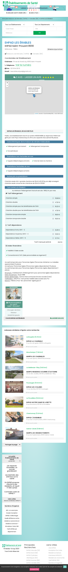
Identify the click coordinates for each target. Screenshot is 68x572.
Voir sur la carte (31, 347)
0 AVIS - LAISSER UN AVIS (34, 77)
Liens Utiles (34, 13)
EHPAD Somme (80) (33, 560)
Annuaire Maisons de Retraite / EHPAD (15, 19)
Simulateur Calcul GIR (12, 526)
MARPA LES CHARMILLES (35, 356)
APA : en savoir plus (12, 510)
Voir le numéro (23, 65)
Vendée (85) (34, 19)
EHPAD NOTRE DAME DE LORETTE (38, 402)
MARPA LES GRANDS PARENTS (37, 433)
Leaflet (36, 113)
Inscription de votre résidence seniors (55, 551)
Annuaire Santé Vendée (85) (16, 13)
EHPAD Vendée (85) (33, 563)
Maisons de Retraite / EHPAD (18, 54)
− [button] (7, 85)
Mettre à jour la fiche (55, 49)
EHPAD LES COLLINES (34, 387)
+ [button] (7, 83)
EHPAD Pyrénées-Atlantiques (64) (32, 556)
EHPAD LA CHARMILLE (34, 341)
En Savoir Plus (34, 569)
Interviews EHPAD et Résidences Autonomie (56, 556)
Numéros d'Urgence (12, 506)
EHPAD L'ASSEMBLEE (34, 417)
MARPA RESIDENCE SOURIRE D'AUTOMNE (41, 372)
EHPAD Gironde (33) (33, 550)
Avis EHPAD (52, 548)
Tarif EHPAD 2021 (54, 560)
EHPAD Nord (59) (32, 553)
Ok (65, 567)
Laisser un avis (57, 318)
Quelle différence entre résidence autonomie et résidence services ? (11, 521)
